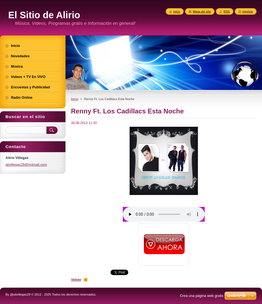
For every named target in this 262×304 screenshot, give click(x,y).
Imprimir (247, 11)
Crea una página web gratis (201, 296)
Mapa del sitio (202, 11)
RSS (227, 11)
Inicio (74, 99)
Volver (76, 280)
